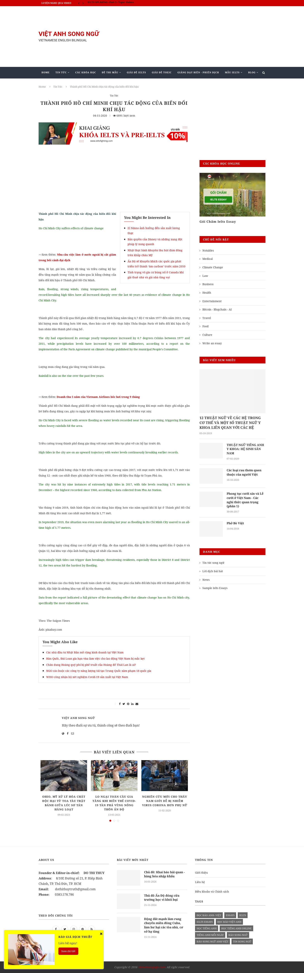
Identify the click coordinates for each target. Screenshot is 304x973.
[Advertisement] (190, 36)
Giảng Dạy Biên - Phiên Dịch (198, 72)
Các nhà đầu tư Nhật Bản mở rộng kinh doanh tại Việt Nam (85, 652)
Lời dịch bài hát (212, 572)
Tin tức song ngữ (213, 563)
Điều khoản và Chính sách (212, 891)
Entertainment (212, 301)
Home (45, 72)
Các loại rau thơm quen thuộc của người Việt (245, 473)
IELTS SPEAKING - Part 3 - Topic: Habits (111, 3)
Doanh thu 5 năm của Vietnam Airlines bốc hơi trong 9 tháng (98, 397)
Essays (230, 915)
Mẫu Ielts (232, 72)
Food (205, 326)
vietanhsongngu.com (151, 967)
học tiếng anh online (236, 928)
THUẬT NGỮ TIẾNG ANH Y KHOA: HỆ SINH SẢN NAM (246, 449)
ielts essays (205, 922)
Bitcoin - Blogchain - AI (217, 309)
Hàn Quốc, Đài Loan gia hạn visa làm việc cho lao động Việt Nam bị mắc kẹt (95, 658)
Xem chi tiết (68, 951)
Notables (208, 250)
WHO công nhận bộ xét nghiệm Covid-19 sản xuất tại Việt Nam (87, 677)
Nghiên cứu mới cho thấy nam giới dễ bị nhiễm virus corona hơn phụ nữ (164, 801)
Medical (207, 259)
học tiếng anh (207, 928)
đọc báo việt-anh (229, 922)
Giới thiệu (201, 872)
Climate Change (212, 267)
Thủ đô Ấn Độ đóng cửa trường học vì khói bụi (162, 898)
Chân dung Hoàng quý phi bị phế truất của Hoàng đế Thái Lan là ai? (91, 665)
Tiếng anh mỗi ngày (210, 935)
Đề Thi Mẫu (110, 72)
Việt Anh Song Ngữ (78, 718)
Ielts (242, 915)
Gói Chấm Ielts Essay (218, 221)
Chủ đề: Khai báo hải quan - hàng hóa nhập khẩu (165, 874)
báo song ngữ (238, 935)
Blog (252, 72)
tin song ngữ (242, 941)
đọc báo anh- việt (209, 915)
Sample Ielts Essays (214, 589)
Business (207, 284)
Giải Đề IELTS (136, 72)
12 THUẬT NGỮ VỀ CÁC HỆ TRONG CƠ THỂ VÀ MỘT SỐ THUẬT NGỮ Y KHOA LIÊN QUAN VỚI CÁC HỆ (230, 422)
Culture (207, 335)
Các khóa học (85, 72)
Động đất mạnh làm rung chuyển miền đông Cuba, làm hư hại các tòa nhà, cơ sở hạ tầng (165, 925)
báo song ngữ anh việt (212, 941)
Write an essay (212, 343)
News (206, 580)
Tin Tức (61, 72)
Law (205, 276)
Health (206, 292)
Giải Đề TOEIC (162, 72)
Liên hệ (200, 882)
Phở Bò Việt (236, 524)
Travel (206, 318)
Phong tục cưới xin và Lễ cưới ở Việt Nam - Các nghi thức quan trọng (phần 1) (246, 500)
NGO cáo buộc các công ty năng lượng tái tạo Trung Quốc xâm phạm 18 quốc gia (98, 671)
